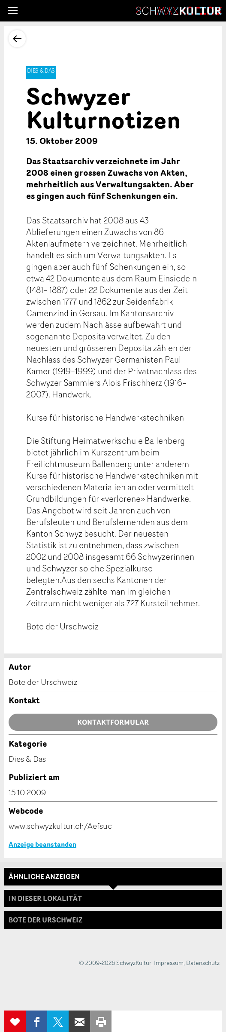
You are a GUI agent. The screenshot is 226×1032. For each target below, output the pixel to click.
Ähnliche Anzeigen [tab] (44, 876)
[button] (12, 10)
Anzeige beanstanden (42, 844)
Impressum (169, 963)
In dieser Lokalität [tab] (45, 898)
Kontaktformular (113, 722)
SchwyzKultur (179, 10)
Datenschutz (203, 963)
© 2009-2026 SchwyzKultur (115, 963)
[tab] (113, 919)
